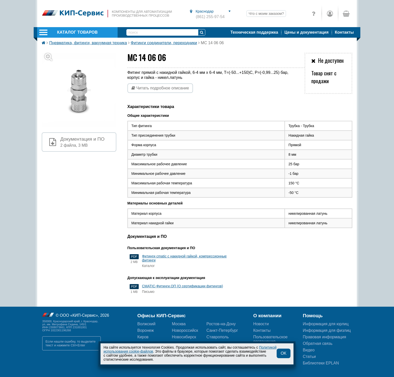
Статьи (309, 356)
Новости (261, 324)
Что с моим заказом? (266, 14)
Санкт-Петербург (222, 330)
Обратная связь (317, 343)
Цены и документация (306, 32)
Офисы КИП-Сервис (161, 315)
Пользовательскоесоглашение (270, 339)
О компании (267, 315)
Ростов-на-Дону (221, 324)
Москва (179, 324)
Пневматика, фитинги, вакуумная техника (88, 43)
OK (283, 353)
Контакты (344, 32)
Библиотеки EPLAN (321, 363)
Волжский (146, 324)
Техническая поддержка (254, 32)
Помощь (313, 315)
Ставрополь (217, 337)
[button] (82, 90)
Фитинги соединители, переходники (164, 43)
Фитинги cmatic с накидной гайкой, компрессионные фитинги (184, 258)
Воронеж (145, 330)
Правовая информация (324, 337)
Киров (143, 337)
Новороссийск (185, 330)
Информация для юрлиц (326, 324)
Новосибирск (184, 337)
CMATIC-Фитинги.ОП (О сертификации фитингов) (182, 286)
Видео (309, 350)
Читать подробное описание (160, 88)
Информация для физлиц (327, 330)
